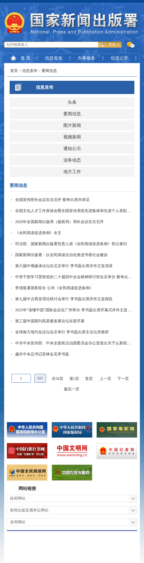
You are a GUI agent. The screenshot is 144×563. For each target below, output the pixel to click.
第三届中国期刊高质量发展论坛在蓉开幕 (50, 321)
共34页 (57, 379)
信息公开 (119, 58)
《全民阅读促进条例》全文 (38, 233)
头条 (72, 102)
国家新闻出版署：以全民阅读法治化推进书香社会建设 (61, 255)
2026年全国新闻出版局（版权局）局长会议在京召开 (59, 222)
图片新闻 (72, 125)
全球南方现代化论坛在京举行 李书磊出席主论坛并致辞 (62, 332)
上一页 (105, 379)
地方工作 (72, 171)
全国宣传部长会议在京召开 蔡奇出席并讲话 (52, 200)
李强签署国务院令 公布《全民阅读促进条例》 (54, 288)
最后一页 (71, 389)
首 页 (20, 58)
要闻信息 (49, 71)
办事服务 (86, 58)
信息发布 (54, 58)
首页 (14, 71)
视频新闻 (72, 137)
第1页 (74, 379)
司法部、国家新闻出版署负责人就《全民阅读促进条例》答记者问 (71, 244)
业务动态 (72, 160)
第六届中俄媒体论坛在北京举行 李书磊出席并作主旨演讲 (64, 266)
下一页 (123, 379)
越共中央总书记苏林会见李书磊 (42, 354)
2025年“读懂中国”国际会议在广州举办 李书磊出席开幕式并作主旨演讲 (75, 310)
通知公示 (72, 148)
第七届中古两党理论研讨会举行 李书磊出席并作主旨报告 (64, 299)
